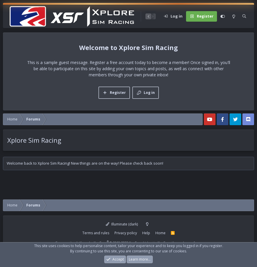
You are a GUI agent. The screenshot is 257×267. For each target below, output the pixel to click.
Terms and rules (95, 232)
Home (160, 232)
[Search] (244, 16)
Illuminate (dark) (122, 224)
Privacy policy (125, 232)
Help (146, 232)
